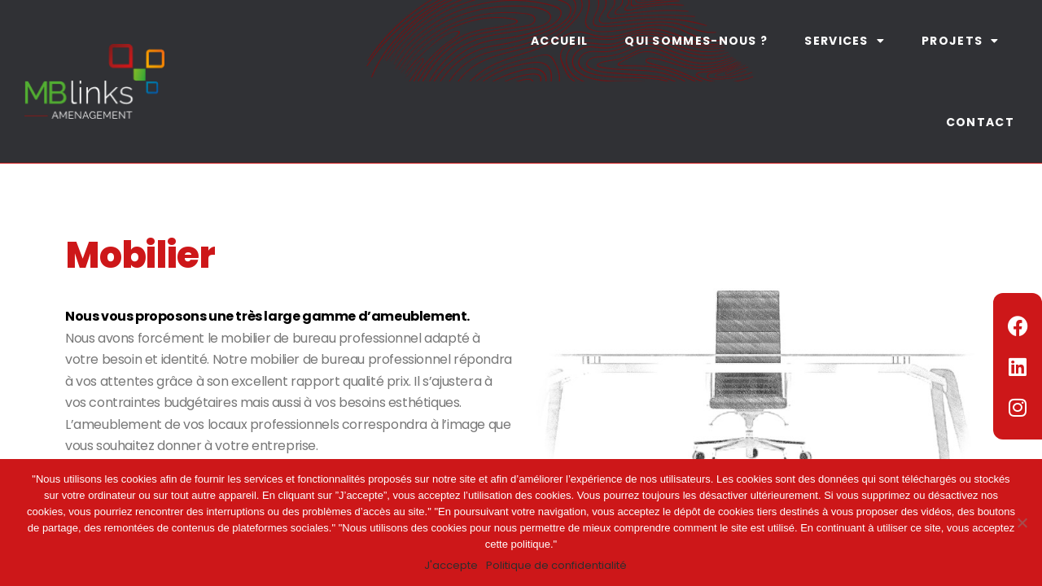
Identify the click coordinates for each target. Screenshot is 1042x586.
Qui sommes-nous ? (696, 41)
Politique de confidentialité (556, 565)
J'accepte (451, 565)
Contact (980, 122)
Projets (960, 41)
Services (844, 41)
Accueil (559, 41)
